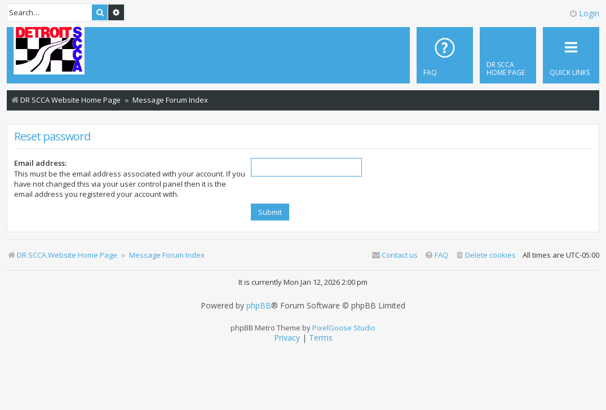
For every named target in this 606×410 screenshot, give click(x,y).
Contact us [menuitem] (394, 255)
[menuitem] (508, 55)
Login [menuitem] (584, 13)
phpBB (258, 306)
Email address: (40, 163)
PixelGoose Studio (343, 328)
